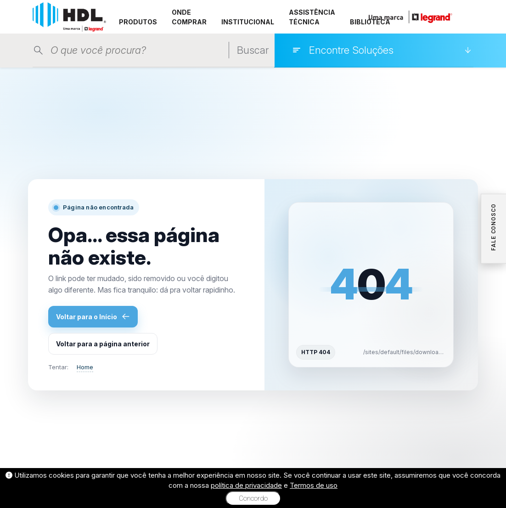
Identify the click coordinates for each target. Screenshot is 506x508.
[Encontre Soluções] (381, 50)
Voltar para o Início (93, 316)
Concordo (253, 498)
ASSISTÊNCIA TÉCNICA (312, 17)
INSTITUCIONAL (247, 22)
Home (85, 367)
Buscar (253, 50)
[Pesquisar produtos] (140, 50)
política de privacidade (246, 485)
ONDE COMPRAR (189, 17)
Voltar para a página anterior (103, 344)
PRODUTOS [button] (138, 22)
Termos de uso (313, 485)
